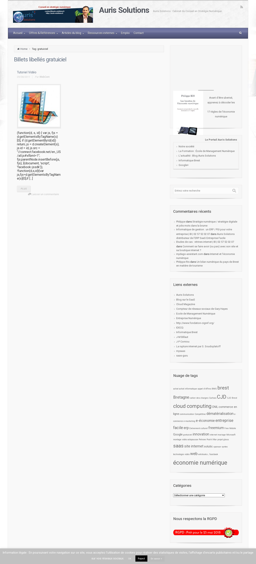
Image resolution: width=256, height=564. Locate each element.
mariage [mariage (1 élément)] (222, 434)
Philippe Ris (183, 261)
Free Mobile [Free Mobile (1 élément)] (230, 428)
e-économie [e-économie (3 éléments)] (205, 421)
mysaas (180, 350)
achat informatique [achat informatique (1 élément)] (188, 388)
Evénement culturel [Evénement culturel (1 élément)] (198, 428)
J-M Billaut (182, 336)
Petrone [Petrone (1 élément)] (202, 439)
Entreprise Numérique (188, 318)
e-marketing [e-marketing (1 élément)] (189, 421)
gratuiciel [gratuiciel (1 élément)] (187, 434)
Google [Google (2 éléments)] (178, 434)
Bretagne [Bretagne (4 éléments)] (181, 397)
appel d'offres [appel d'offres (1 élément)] (204, 388)
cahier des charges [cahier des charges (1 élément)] (199, 398)
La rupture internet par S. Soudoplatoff (198, 346)
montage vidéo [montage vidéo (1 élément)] (180, 439)
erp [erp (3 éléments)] (186, 428)
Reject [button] (141, 558)
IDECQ (179, 327)
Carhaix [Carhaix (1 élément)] (212, 398)
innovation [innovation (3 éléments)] (201, 434)
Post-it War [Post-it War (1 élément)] (212, 439)
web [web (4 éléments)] (194, 453)
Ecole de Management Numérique (195, 313)
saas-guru (182, 355)
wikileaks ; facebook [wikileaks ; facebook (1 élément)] (208, 454)
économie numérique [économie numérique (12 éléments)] (200, 462)
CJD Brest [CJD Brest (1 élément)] (232, 398)
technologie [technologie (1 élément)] (178, 454)
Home (23, 48)
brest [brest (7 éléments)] (223, 388)
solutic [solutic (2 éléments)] (208, 446)
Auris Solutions (124, 10)
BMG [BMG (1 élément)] (214, 388)
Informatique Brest (189, 160)
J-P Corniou (182, 341)
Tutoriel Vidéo (26, 72)
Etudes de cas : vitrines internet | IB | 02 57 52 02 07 (205, 241)
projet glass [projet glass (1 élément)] (223, 439)
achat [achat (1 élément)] (175, 388)
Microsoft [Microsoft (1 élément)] (230, 434)
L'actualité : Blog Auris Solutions (197, 155)
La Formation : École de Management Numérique (207, 151)
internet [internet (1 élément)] (213, 434)
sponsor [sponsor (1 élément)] (217, 446)
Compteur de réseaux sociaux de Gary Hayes (202, 308)
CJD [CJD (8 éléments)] (221, 397)
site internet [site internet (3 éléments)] (193, 446)
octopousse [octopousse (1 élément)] (193, 439)
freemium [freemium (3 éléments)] (216, 428)
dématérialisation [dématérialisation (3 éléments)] (220, 414)
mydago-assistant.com (189, 254)
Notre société (186, 146)
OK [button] (129, 558)
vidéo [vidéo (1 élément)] (187, 454)
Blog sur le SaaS (185, 299)
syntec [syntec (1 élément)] (225, 446)
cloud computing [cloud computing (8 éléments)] (192, 406)
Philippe (180, 221)
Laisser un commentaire (45, 194)
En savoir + (156, 558)
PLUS (24, 189)
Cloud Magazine (185, 304)
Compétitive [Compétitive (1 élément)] (200, 414)
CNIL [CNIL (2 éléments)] (215, 407)
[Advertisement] (206, 68)
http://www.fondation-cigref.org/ (195, 322)
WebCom (44, 76)
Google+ (184, 165)
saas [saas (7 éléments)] (178, 446)
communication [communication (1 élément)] (187, 414)
